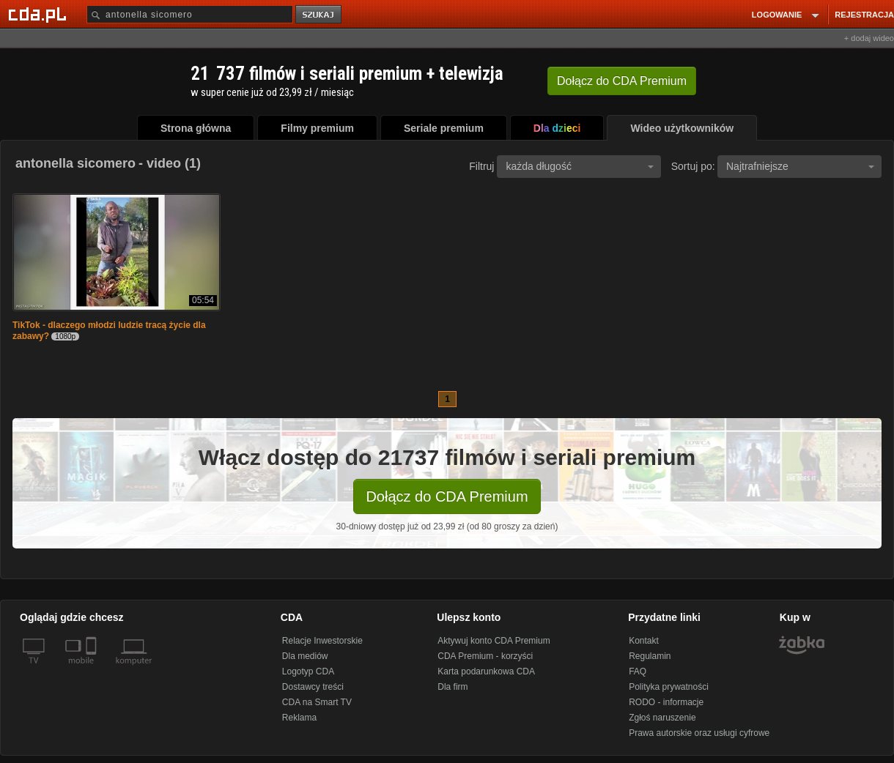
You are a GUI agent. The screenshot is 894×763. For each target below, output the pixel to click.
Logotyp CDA (308, 671)
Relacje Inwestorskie (322, 641)
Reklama (299, 717)
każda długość (580, 166)
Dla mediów (305, 656)
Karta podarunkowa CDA (486, 671)
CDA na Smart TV (317, 702)
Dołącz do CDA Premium (447, 496)
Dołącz (622, 81)
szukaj (319, 15)
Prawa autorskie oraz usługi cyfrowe (699, 733)
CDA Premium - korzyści (485, 656)
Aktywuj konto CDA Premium (493, 641)
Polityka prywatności (669, 687)
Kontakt (644, 641)
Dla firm (452, 687)
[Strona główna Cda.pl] (39, 14)
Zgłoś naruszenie (662, 717)
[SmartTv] (93, 669)
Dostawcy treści (313, 687)
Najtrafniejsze (800, 166)
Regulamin (649, 656)
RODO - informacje (666, 702)
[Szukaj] (189, 14)
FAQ (637, 671)
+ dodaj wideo (869, 38)
